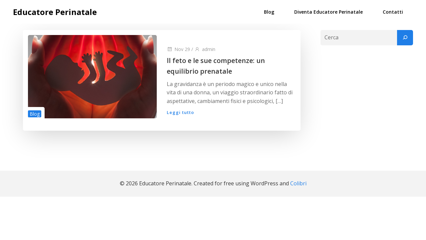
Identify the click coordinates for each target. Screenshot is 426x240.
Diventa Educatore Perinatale (328, 12)
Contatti (393, 12)
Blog (269, 12)
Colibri (298, 183)
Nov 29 (178, 49)
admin (204, 49)
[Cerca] (405, 37)
